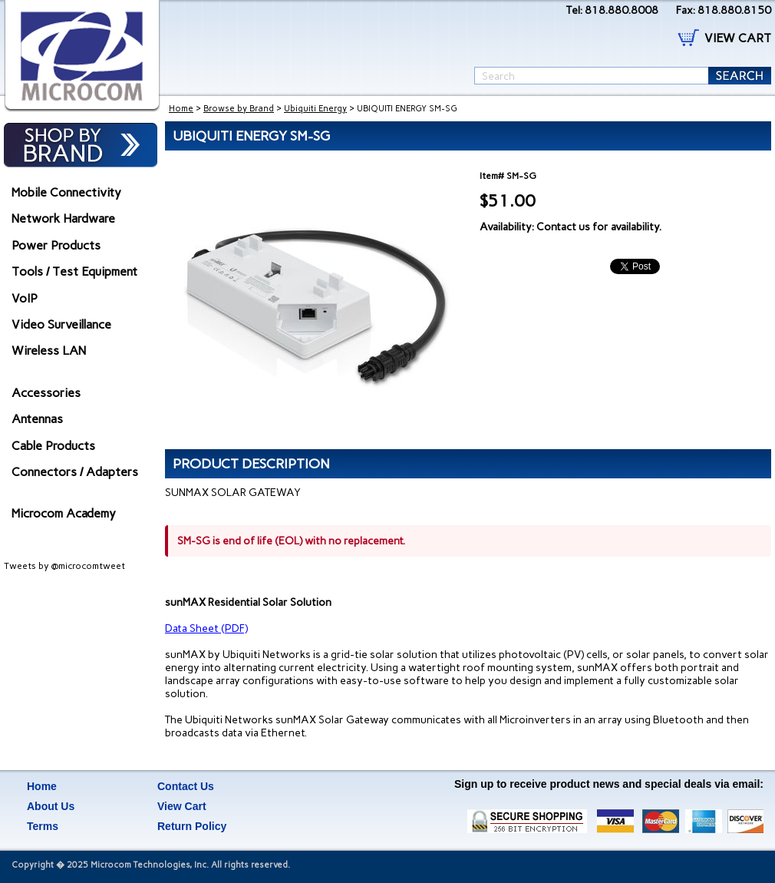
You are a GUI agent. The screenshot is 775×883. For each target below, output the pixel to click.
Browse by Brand (238, 109)
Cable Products (53, 445)
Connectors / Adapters (75, 472)
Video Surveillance (61, 324)
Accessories (46, 392)
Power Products (56, 245)
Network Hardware (63, 218)
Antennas (37, 419)
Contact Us (185, 786)
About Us (50, 806)
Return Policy (191, 826)
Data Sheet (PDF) (206, 628)
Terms (42, 826)
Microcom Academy (64, 513)
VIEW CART (737, 38)
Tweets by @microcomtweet (64, 566)
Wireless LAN (49, 350)
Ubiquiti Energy (315, 109)
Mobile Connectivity (66, 192)
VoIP (25, 298)
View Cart (181, 806)
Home (181, 109)
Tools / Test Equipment (74, 271)
